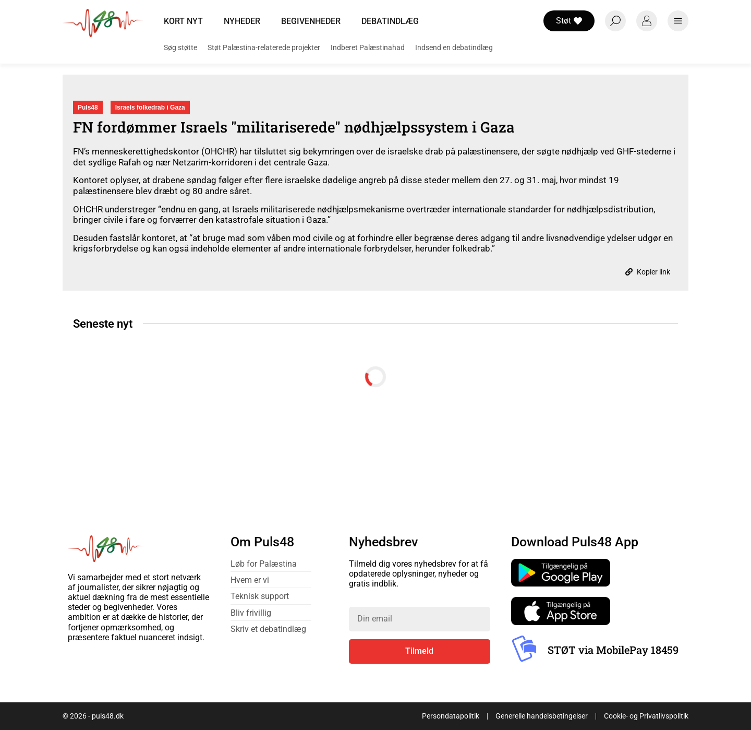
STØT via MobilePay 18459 (613, 649)
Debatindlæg (390, 21)
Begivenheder (311, 21)
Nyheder (242, 21)
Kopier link (647, 272)
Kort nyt (183, 21)
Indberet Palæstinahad (368, 47)
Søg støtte (180, 47)
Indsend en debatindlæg (454, 47)
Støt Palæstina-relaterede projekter (264, 47)
